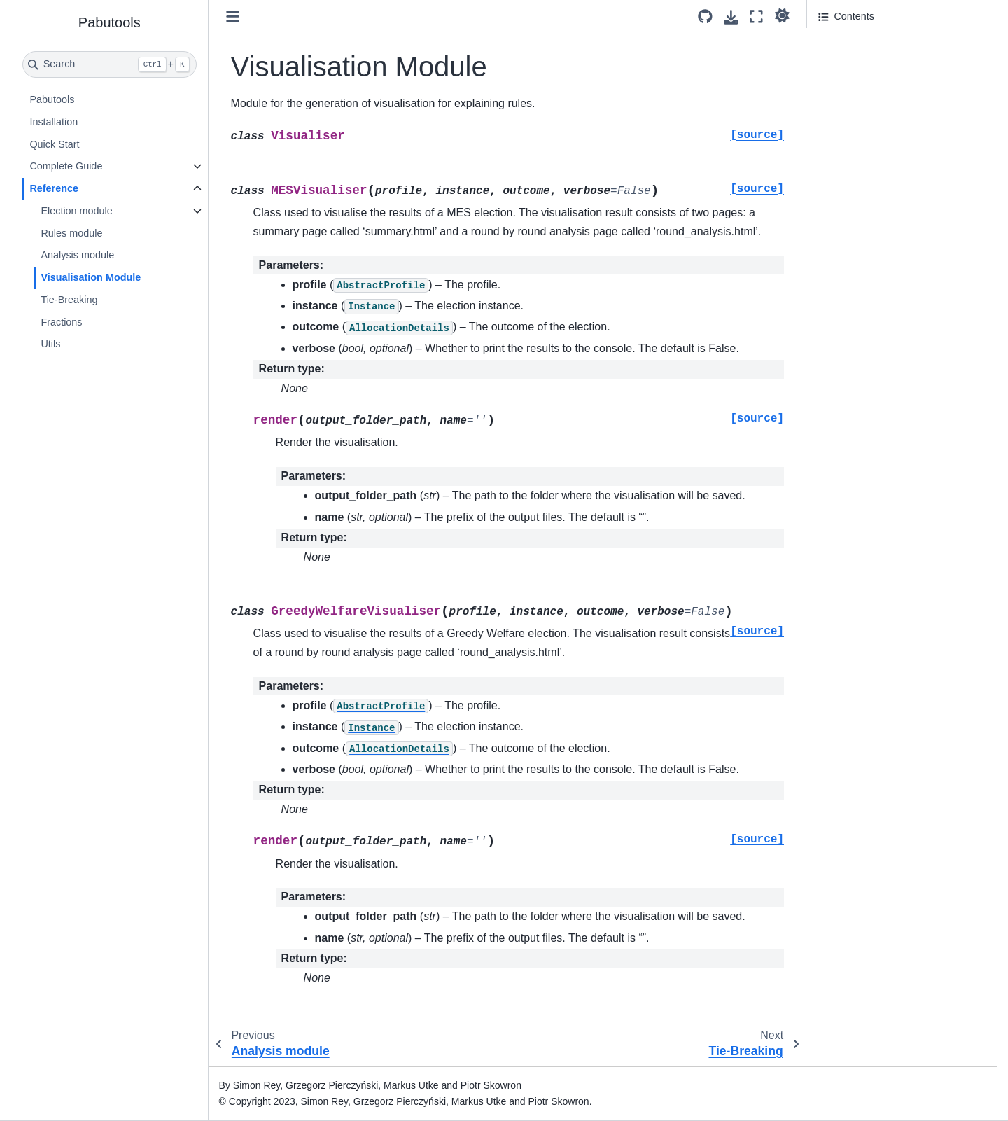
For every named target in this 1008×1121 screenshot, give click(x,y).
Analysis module (77, 254)
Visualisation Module (91, 277)
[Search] (109, 64)
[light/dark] (782, 15)
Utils (50, 343)
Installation (53, 121)
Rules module (71, 233)
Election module (76, 210)
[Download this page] (731, 17)
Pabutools (51, 99)
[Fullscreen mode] (756, 16)
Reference (53, 188)
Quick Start (54, 144)
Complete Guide (65, 166)
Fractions (61, 322)
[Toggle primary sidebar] (233, 16)
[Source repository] (705, 16)
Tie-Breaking (69, 299)
